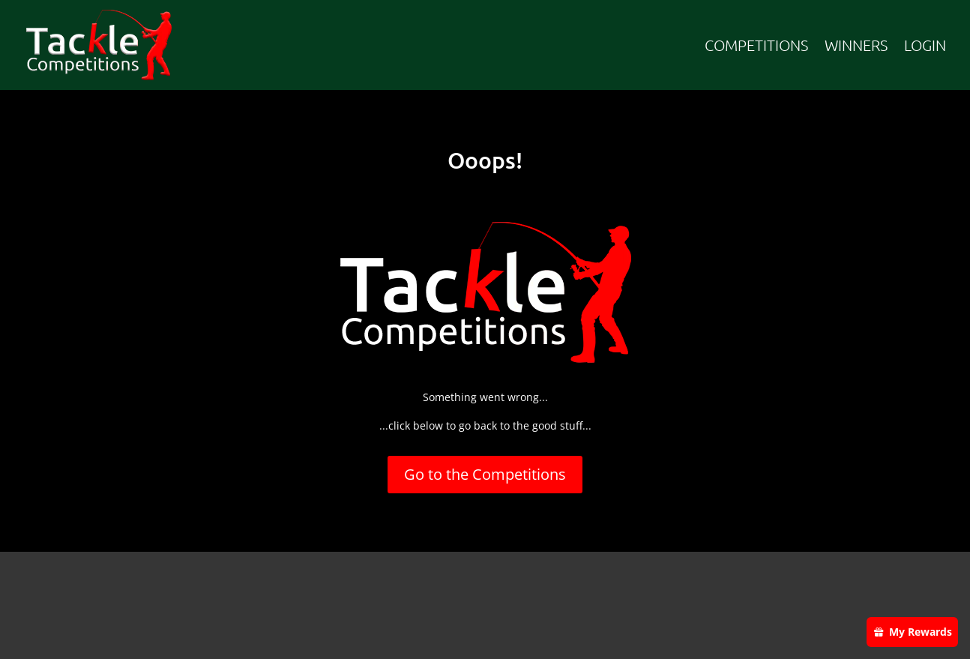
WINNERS (856, 45)
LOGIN (925, 45)
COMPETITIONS (756, 45)
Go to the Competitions (485, 474)
